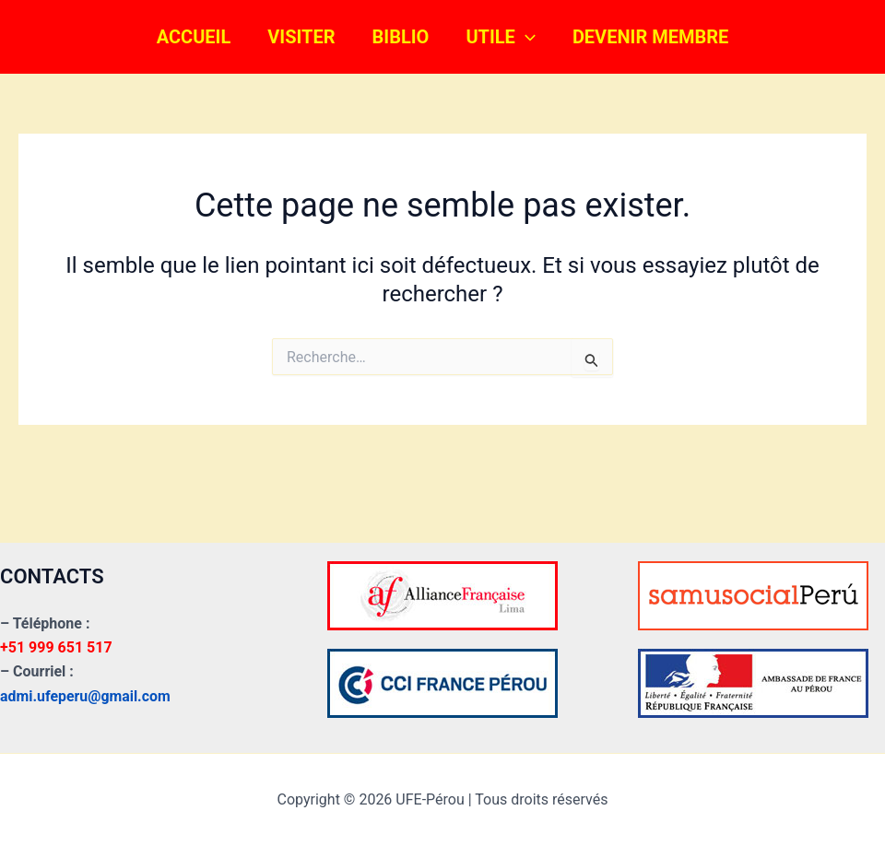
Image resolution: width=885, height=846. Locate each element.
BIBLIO (401, 37)
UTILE (501, 37)
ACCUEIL (194, 37)
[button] (525, 37)
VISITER (301, 37)
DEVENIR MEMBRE (650, 37)
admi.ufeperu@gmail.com (85, 696)
